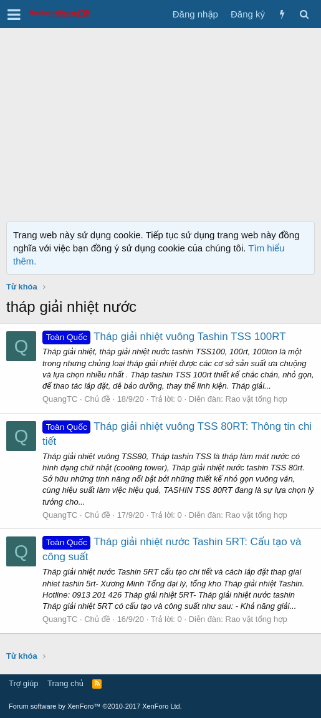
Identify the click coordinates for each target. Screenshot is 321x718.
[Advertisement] (160, 121)
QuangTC (59, 399)
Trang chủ (65, 683)
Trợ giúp (23, 683)
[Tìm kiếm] (304, 14)
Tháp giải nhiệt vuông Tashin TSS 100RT (164, 336)
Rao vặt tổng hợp (256, 399)
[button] (14, 14)
